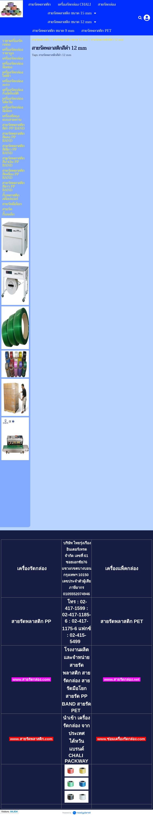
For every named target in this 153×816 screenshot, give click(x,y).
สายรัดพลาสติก (41, 39)
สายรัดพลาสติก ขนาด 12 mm (70, 39)
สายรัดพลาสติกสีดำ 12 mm (55, 55)
